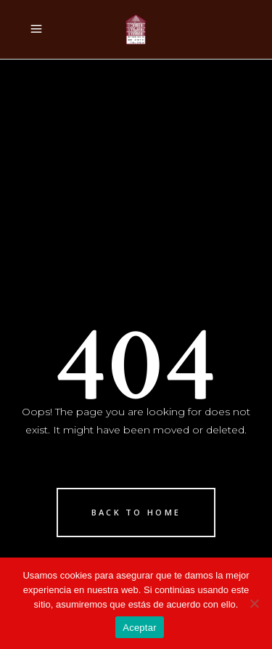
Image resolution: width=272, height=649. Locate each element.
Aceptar (140, 627)
